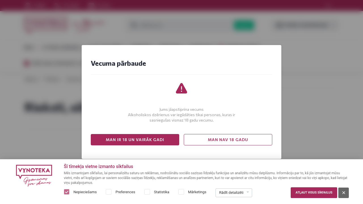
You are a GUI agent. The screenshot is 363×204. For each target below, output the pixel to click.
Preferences (125, 192)
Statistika (161, 192)
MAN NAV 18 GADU (228, 139)
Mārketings (197, 192)
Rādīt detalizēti (231, 192)
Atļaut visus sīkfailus (314, 192)
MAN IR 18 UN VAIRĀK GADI (135, 139)
